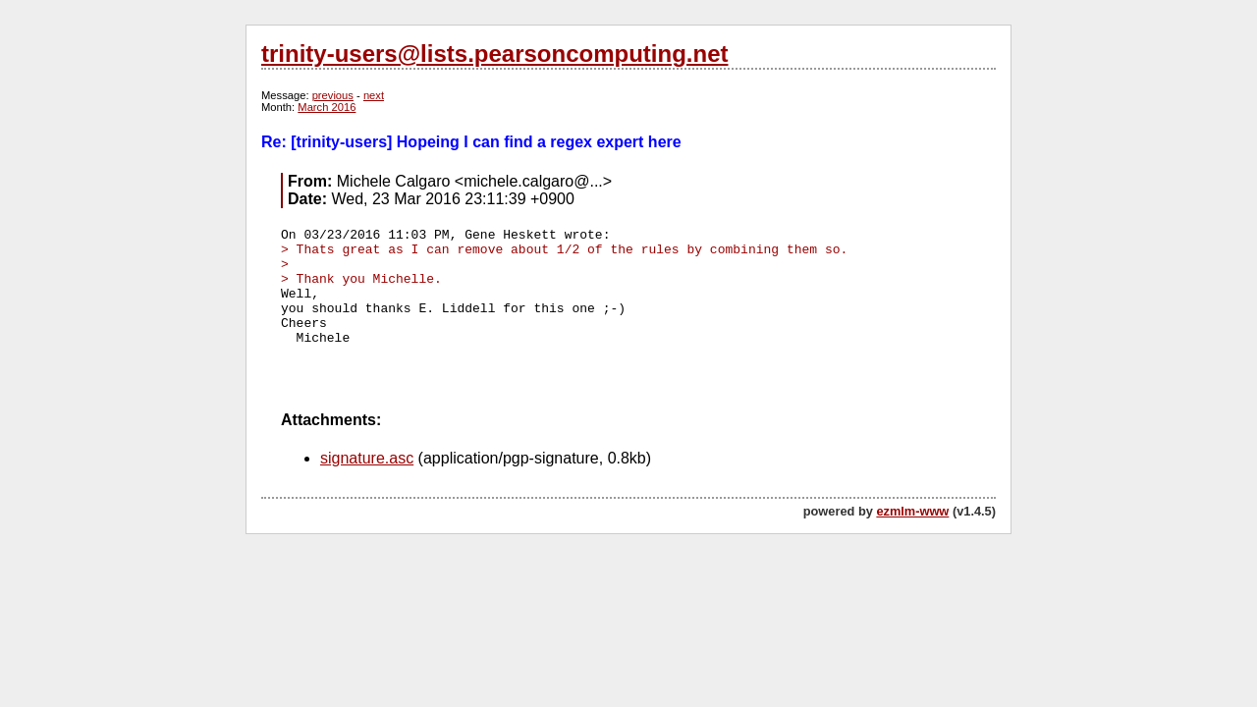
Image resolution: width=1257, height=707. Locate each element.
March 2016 (326, 107)
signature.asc (366, 458)
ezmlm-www (912, 511)
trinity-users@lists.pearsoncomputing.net (494, 53)
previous (333, 95)
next (373, 95)
